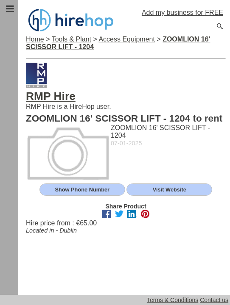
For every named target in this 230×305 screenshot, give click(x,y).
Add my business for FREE (182, 12)
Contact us (214, 300)
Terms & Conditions (172, 300)
